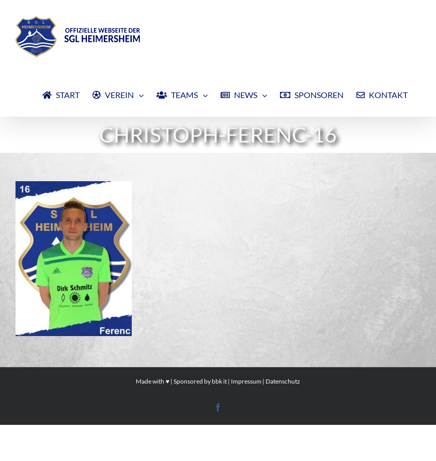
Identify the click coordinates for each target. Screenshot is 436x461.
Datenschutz (283, 381)
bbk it (219, 381)
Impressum (246, 381)
